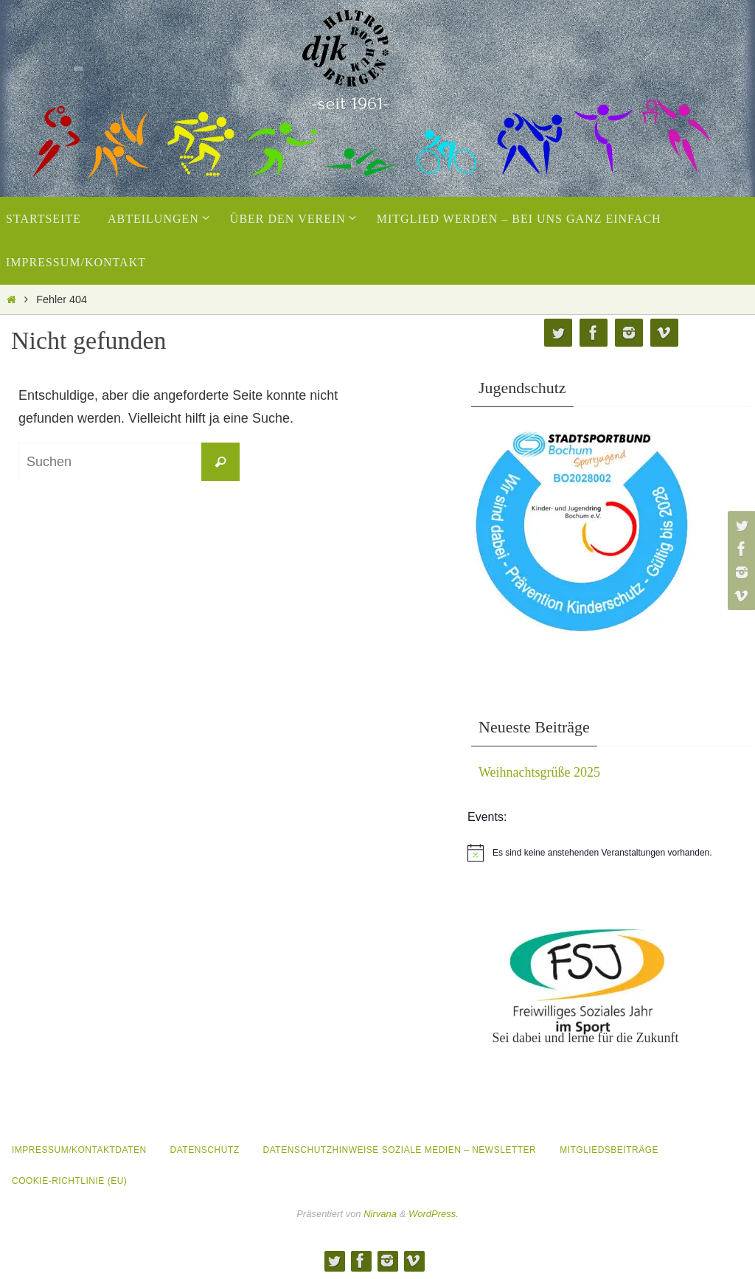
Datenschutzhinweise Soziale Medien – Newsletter (400, 1150)
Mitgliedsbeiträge (609, 1150)
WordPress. (433, 1213)
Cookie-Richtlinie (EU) (69, 1181)
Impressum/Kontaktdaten (79, 1150)
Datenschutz (205, 1150)
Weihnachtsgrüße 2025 (539, 772)
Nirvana (380, 1213)
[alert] (611, 853)
